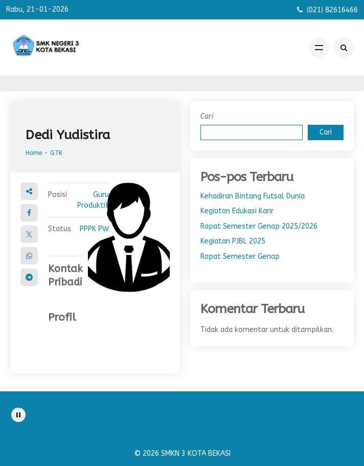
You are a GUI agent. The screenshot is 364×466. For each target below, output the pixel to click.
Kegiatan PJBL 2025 (232, 241)
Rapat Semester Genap (240, 256)
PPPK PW (94, 229)
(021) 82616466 (332, 10)
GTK (56, 153)
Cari (207, 116)
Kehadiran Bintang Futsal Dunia (252, 196)
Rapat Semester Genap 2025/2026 (258, 226)
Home (34, 153)
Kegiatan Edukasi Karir (237, 211)
